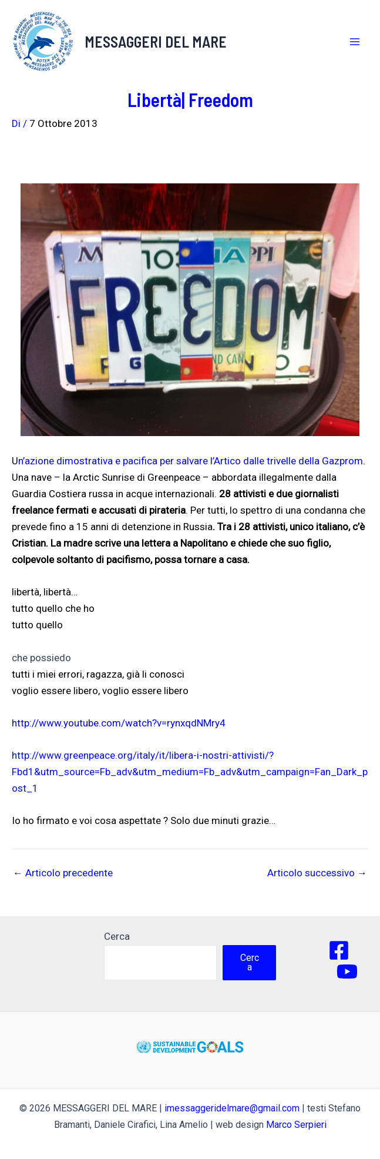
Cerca (117, 936)
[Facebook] (338, 950)
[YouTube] (347, 971)
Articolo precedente (63, 873)
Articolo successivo (317, 873)
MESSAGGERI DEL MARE (156, 41)
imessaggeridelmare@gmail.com (232, 1108)
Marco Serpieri (296, 1124)
